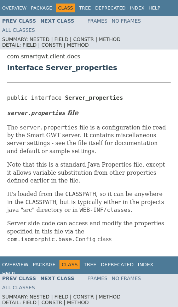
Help (154, 8)
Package (41, 8)
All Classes (18, 30)
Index (137, 8)
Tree (85, 8)
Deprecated (110, 8)
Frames (97, 21)
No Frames (126, 21)
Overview (14, 8)
